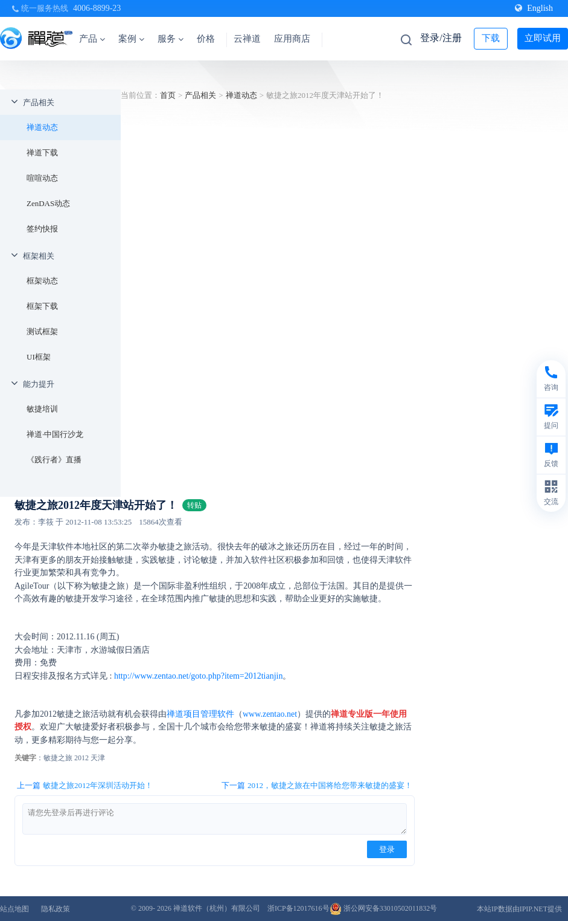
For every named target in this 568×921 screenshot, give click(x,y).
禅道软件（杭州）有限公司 (216, 908)
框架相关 (38, 255)
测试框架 (42, 331)
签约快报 (42, 228)
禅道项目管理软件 (200, 714)
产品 (92, 39)
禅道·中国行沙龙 (55, 434)
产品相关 (38, 102)
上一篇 (85, 786)
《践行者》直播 (54, 459)
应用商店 (292, 39)
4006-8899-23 (97, 8)
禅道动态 (42, 127)
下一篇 (317, 786)
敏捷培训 (42, 408)
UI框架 (39, 356)
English (534, 8)
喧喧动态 (42, 178)
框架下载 (42, 306)
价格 (206, 39)
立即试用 (543, 38)
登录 (387, 849)
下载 (491, 38)
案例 (131, 39)
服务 (170, 39)
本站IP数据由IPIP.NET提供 (519, 909)
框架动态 (42, 280)
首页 (168, 95)
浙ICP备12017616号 (298, 908)
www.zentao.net (270, 714)
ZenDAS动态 (48, 203)
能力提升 (38, 384)
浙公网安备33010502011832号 (384, 908)
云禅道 (247, 39)
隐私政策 (55, 909)
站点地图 (14, 909)
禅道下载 (42, 152)
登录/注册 (440, 38)
